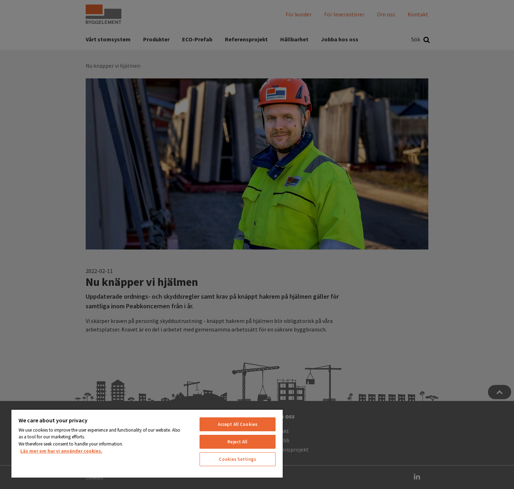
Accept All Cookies (237, 424)
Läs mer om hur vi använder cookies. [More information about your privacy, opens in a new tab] (61, 451)
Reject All (237, 442)
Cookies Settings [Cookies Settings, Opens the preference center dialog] (237, 459)
